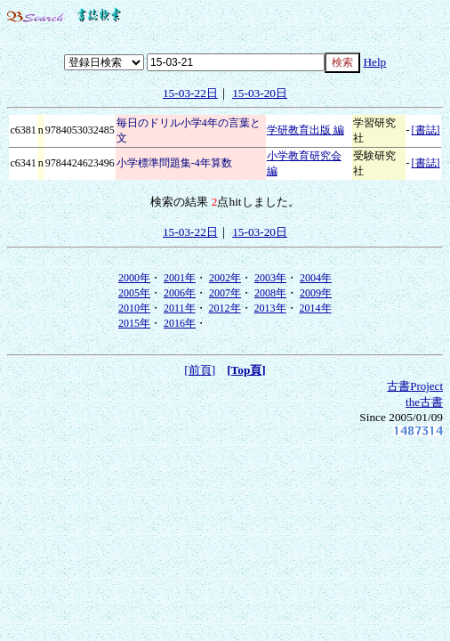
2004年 (316, 278)
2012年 (225, 308)
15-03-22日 (190, 93)
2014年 (316, 308)
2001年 (180, 278)
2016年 (180, 323)
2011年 (180, 308)
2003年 (270, 278)
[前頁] (199, 370)
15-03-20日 (259, 93)
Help (374, 62)
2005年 (134, 293)
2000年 (134, 278)
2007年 (225, 293)
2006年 (180, 293)
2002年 (225, 278)
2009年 (316, 293)
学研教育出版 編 (305, 130)
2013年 (270, 308)
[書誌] (426, 130)
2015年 (134, 323)
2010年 (134, 308)
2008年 (270, 293)
